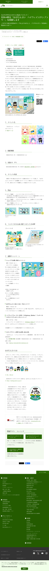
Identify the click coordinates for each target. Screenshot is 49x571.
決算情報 (28, 520)
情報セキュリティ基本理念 (6, 558)
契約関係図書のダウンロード (32, 496)
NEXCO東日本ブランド (7, 483)
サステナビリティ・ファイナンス (33, 531)
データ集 (4, 525)
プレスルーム (12, 30)
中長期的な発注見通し (31, 493)
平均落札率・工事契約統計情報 (33, 504)
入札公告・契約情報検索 (31, 494)
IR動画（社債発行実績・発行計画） (34, 538)
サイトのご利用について (6, 551)
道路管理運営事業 (6, 501)
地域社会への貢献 (6, 521)
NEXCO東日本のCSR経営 (8, 519)
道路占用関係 (29, 511)
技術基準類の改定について (32, 483)
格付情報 (28, 529)
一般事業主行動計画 (7, 491)
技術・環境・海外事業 (7, 509)
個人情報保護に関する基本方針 (7, 554)
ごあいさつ (5, 480)
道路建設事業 (5, 503)
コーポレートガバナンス (7, 487)
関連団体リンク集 (20, 551)
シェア (46, 41)
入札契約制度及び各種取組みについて (34, 481)
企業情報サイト (41, 1)
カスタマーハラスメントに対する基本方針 (11, 494)
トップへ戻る (43, 472)
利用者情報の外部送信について (23, 558)
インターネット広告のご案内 (32, 507)
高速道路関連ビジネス (7, 507)
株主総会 (28, 522)
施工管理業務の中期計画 (31, 489)
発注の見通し (29, 491)
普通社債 (28, 527)
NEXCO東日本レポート (7, 527)
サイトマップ (19, 554)
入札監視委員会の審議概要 (32, 502)
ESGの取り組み (6, 523)
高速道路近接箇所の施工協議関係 (33, 513)
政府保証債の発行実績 (31, 525)
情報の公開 (5, 493)
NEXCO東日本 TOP (8, 2)
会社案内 (4, 481)
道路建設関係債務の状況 (31, 535)
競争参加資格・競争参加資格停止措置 (34, 500)
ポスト (39, 41)
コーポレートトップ (4, 30)
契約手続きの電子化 (31, 498)
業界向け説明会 (30, 487)
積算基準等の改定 (30, 485)
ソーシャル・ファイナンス (32, 533)
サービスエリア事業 (7, 505)
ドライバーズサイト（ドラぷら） (24, 2)
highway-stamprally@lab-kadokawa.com (18, 343)
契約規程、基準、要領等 (31, 480)
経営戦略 (4, 485)
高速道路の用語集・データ (8, 511)
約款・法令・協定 (6, 489)
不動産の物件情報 (30, 509)
